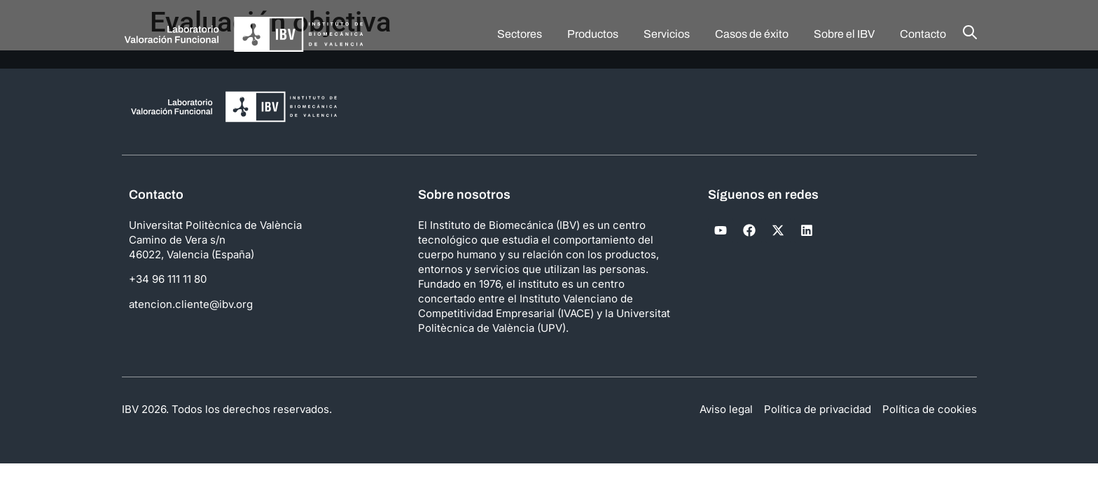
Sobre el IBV (844, 34)
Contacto (923, 34)
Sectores (519, 34)
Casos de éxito (751, 34)
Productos (592, 34)
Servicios (667, 34)
